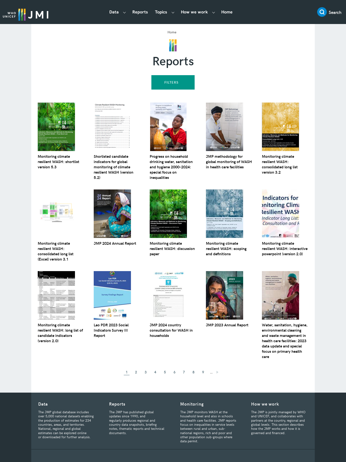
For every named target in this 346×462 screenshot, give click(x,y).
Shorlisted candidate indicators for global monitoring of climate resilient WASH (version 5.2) (115, 166)
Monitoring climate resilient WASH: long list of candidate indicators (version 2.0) (59, 332)
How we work (196, 12)
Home (229, 12)
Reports (142, 12)
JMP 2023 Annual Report (229, 325)
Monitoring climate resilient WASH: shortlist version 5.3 (60, 161)
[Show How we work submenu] (215, 12)
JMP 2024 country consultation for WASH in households (172, 330)
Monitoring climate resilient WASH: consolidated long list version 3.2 (281, 164)
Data (116, 12)
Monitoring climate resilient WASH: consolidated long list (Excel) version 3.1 (57, 251)
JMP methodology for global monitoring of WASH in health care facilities (225, 164)
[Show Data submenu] (126, 12)
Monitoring (192, 404)
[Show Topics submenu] (175, 12)
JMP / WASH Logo (29, 12)
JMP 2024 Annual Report (117, 243)
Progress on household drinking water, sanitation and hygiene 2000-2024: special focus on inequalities (173, 166)
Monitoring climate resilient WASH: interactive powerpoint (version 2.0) (282, 251)
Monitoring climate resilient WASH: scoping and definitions (227, 248)
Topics (163, 12)
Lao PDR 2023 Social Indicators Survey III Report (112, 330)
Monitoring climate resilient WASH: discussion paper (167, 248)
